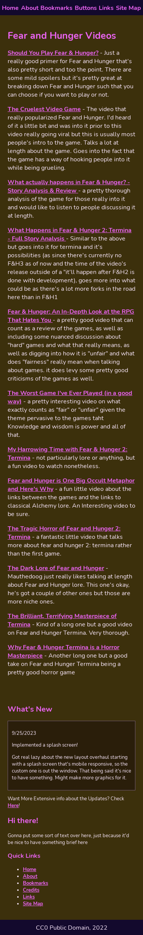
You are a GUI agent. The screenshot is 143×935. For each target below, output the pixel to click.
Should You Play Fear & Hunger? (53, 53)
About (30, 8)
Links (106, 8)
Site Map (128, 8)
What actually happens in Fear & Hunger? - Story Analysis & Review (69, 186)
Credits (31, 890)
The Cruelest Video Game (44, 109)
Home (10, 8)
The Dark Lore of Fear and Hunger (56, 568)
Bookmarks (56, 8)
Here (13, 805)
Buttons (86, 8)
